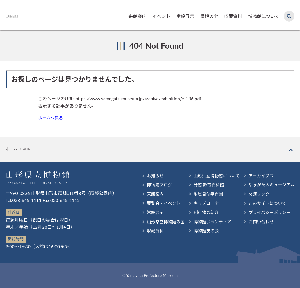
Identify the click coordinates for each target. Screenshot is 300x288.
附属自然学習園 (203, 194)
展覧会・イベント (156, 204)
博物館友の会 (200, 233)
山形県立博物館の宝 (158, 223)
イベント (161, 16)
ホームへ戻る (51, 117)
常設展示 (185, 16)
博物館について (263, 16)
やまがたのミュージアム (269, 184)
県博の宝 (209, 16)
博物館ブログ (151, 184)
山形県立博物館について (212, 175)
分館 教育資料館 (203, 184)
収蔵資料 (233, 16)
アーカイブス (258, 175)
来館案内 (137, 16)
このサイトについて (265, 204)
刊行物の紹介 (200, 214)
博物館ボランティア (207, 223)
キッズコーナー (203, 204)
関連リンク (256, 194)
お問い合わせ (261, 223)
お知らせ (147, 175)
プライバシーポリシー (267, 214)
